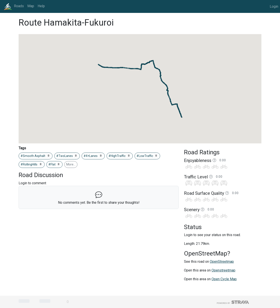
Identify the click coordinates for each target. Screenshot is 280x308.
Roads (19, 6)
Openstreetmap (223, 270)
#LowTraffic (147, 156)
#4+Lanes (93, 156)
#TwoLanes (67, 156)
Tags (22, 148)
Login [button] (274, 6)
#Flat (54, 164)
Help (41, 6)
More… (70, 164)
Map (30, 6)
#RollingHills (32, 164)
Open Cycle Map (224, 279)
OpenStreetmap (222, 261)
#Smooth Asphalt (36, 156)
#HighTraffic (119, 156)
